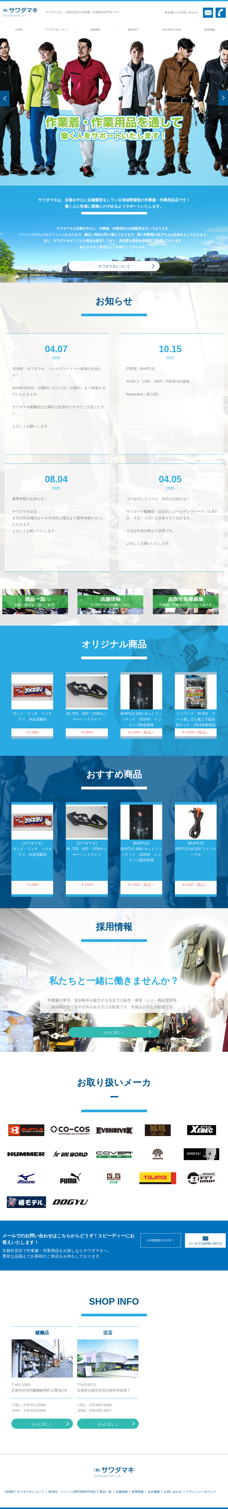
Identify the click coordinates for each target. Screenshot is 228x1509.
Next (223, 107)
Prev (5, 107)
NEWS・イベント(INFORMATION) (72, 1492)
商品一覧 (105, 1492)
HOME (9, 1492)
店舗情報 (122, 1492)
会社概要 (154, 1492)
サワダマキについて (114, 266)
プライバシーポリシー (201, 1492)
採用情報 (138, 1492)
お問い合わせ (173, 1492)
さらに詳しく (114, 1032)
